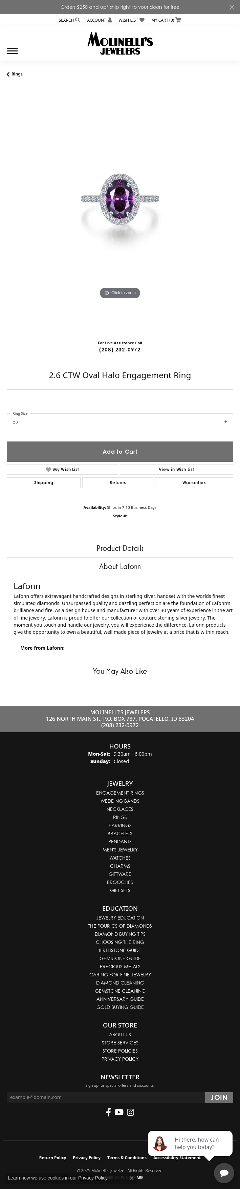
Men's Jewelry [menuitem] (120, 849)
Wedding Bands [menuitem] (120, 801)
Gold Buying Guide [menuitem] (120, 1007)
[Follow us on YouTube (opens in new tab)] (119, 1112)
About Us (120, 1034)
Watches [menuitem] (120, 858)
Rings (17, 74)
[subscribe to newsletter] (219, 1097)
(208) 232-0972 (120, 349)
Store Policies (120, 1051)
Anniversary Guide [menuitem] (120, 999)
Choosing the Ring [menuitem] (120, 942)
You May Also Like (120, 670)
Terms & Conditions (127, 1158)
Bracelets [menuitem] (120, 833)
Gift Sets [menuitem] (120, 890)
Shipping (43, 482)
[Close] (231, 7)
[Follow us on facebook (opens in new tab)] (108, 1112)
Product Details (120, 548)
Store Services (120, 1042)
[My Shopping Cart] (166, 20)
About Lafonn (120, 566)
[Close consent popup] (132, 1178)
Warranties (194, 482)
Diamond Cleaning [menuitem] (120, 983)
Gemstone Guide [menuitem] (120, 958)
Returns (118, 482)
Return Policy (52, 1158)
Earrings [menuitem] (120, 825)
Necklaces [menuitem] (120, 809)
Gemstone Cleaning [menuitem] (120, 991)
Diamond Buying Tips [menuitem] (120, 934)
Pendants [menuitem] (120, 841)
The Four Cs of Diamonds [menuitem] (120, 926)
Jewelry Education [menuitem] (120, 918)
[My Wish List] (132, 20)
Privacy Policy (120, 1059)
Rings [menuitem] (120, 817)
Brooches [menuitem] (120, 882)
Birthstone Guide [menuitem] (120, 950)
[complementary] (191, 1152)
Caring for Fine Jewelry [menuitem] (120, 974)
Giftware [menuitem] (120, 874)
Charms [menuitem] (120, 866)
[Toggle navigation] (12, 54)
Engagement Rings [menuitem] (120, 793)
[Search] (70, 20)
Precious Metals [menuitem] (120, 966)
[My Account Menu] (99, 20)
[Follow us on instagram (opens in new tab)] (130, 1112)
